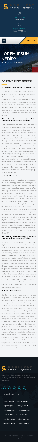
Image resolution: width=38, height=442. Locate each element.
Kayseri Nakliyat (9, 424)
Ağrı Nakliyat (8, 406)
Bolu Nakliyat (8, 415)
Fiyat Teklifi (31, 41)
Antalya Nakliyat (24, 410)
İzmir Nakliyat (23, 419)
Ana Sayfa (6, 63)
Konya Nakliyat (23, 424)
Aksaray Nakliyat (22, 406)
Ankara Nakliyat (9, 410)
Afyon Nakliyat (22, 401)
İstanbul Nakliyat (9, 419)
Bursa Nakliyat (21, 415)
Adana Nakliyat (8, 401)
